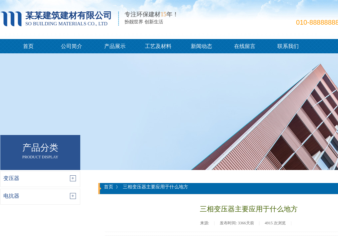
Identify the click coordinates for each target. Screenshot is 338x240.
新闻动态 (201, 46)
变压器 (11, 178)
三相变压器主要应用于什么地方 (155, 186)
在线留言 (244, 46)
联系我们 (288, 46)
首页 (28, 46)
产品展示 (115, 46)
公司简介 (71, 46)
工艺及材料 (158, 46)
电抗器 (11, 196)
